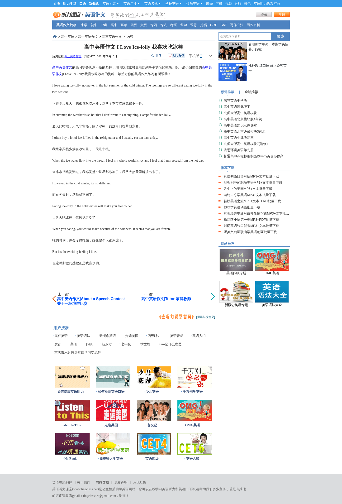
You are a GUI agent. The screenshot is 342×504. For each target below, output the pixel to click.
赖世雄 (145, 344)
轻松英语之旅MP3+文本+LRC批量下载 (252, 201)
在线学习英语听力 (162, 489)
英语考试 (152, 3)
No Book (70, 459)
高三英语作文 (112, 36)
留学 (183, 25)
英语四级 (152, 459)
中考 (104, 25)
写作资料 (253, 25)
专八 (163, 25)
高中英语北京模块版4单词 (243, 119)
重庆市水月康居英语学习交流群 (77, 352)
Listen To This (70, 425)
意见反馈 (139, 482)
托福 (203, 25)
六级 (143, 25)
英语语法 (83, 336)
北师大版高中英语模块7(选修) (246, 144)
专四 (153, 25)
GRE (213, 25)
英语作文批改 (66, 25)
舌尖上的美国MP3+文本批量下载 (248, 189)
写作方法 (236, 25)
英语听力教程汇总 (267, 3)
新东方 (107, 344)
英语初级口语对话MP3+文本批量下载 (251, 176)
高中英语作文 (88, 36)
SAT (224, 25)
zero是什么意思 (170, 344)
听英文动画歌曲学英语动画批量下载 (250, 232)
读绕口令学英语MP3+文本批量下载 (250, 195)
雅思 (193, 25)
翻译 (209, 3)
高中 (114, 25)
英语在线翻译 (62, 482)
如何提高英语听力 (70, 392)
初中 (94, 25)
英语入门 (199, 336)
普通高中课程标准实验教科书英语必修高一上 (257, 156)
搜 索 (280, 36)
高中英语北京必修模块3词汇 (245, 131)
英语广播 (132, 3)
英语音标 (176, 336)
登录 (264, 14)
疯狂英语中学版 (235, 100)
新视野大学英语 (111, 459)
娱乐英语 (194, 3)
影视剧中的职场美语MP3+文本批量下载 (253, 182)
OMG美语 (192, 425)
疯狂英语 (61, 336)
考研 (173, 25)
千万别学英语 (193, 392)
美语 (73, 344)
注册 (282, 14)
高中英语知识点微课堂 (240, 125)
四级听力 (154, 336)
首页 (57, 3)
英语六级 (192, 459)
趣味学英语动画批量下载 (242, 207)
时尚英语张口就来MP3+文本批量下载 (251, 226)
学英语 (124, 489)
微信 (247, 3)
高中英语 (67, 36)
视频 (228, 3)
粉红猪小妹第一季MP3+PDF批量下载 (251, 219)
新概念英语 (107, 336)
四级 (133, 25)
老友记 (152, 425)
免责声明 (121, 482)
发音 (57, 344)
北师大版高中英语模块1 (241, 113)
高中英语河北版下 (237, 107)
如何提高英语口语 (111, 392)
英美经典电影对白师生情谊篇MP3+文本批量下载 (260, 213)
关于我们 (83, 482)
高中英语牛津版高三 (239, 137)
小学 (84, 25)
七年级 (126, 344)
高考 (123, 25)
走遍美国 (131, 336)
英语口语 (185, 489)
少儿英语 (152, 392)
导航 (238, 3)
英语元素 (111, 3)
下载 (219, 3)
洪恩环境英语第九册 (239, 150)
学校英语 (173, 3)
